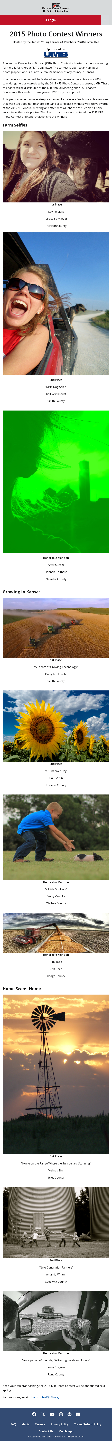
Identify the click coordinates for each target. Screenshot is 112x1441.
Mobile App (66, 1431)
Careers (40, 1424)
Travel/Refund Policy (87, 1424)
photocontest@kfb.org (44, 1397)
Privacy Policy (60, 1424)
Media (26, 1424)
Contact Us (46, 1431)
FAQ (13, 1424)
